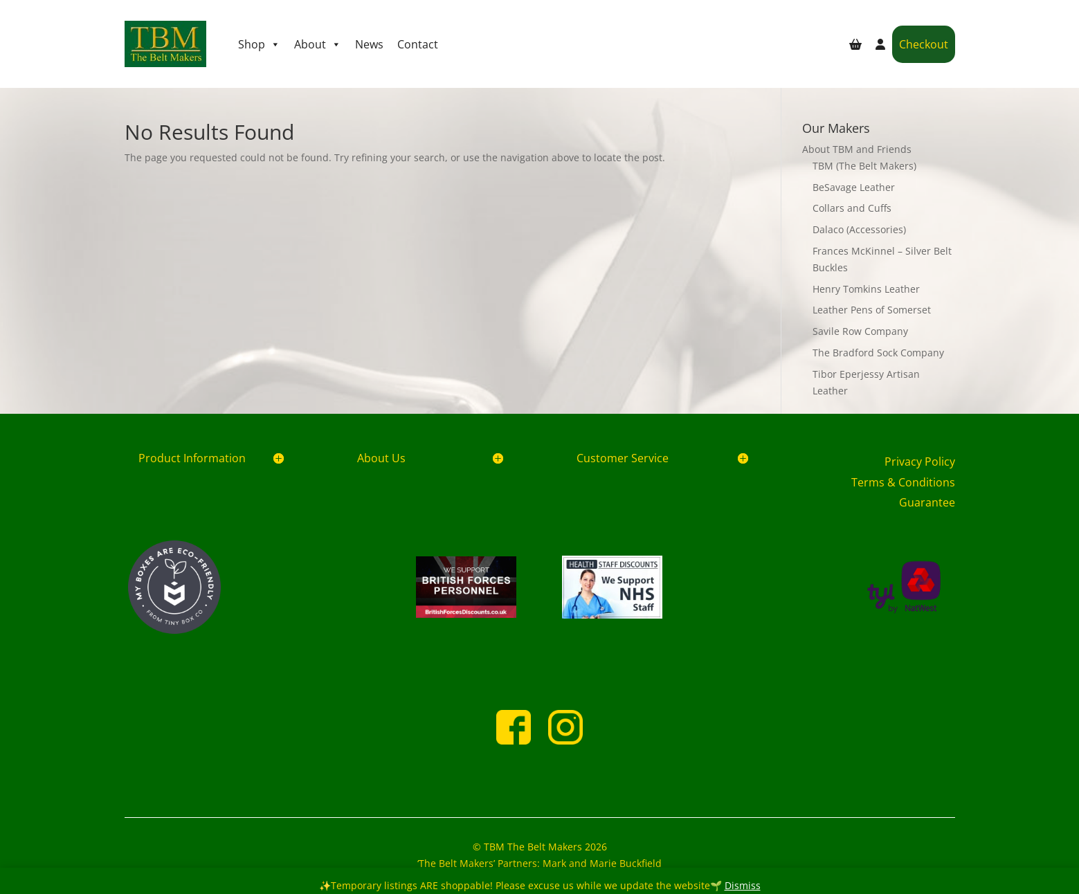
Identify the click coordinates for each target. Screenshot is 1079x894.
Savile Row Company (860, 331)
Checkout (923, 44)
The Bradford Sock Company (878, 352)
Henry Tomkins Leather (866, 288)
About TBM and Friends (857, 149)
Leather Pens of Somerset (872, 309)
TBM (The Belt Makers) (864, 165)
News (369, 44)
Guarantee (927, 502)
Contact (417, 44)
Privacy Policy (920, 461)
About (317, 44)
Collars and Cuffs (852, 208)
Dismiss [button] (743, 885)
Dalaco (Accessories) (859, 229)
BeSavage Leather (854, 187)
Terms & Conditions (903, 482)
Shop (259, 44)
